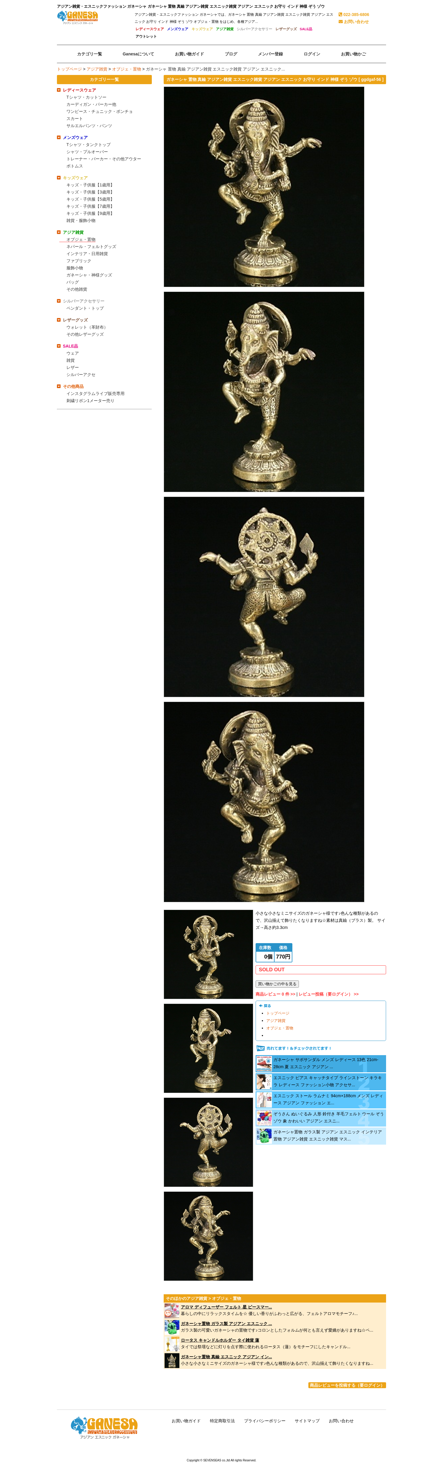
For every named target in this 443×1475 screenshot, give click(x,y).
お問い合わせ (354, 21)
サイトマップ (307, 1420)
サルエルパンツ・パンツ (89, 125)
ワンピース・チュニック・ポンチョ (99, 111)
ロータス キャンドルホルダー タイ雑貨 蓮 (220, 1340)
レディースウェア (150, 29)
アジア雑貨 (225, 29)
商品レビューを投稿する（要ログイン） (347, 1385)
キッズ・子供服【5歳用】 (90, 199)
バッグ (72, 282)
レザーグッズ (286, 29)
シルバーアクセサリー (254, 29)
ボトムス (74, 166)
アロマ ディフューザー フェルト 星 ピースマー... (226, 1307)
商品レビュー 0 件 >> (275, 994)
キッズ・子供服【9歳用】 (90, 213)
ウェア (72, 353)
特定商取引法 (222, 1420)
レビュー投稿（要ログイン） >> (328, 994)
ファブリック (78, 260)
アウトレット (146, 36)
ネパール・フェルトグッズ (91, 246)
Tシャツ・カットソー (86, 97)
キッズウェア (202, 29)
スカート (74, 118)
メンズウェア (177, 29)
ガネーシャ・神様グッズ (89, 275)
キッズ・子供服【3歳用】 (90, 192)
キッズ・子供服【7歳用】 (90, 206)
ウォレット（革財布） (87, 327)
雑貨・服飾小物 (80, 220)
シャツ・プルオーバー (87, 151)
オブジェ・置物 (126, 69)
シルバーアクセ (80, 374)
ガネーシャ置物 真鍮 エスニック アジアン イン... (226, 1356)
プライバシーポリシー (265, 1420)
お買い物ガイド (186, 1420)
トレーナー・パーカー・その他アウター (103, 158)
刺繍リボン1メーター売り (90, 400)
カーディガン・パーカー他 (91, 104)
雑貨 (70, 360)
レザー (72, 367)
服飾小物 (74, 267)
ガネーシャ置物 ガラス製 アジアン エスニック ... (226, 1323)
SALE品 (306, 29)
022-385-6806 (354, 14)
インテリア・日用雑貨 (87, 253)
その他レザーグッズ (85, 334)
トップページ (69, 69)
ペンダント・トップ (85, 308)
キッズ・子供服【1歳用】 (90, 185)
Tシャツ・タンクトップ (88, 144)
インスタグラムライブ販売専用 (95, 393)
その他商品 (73, 386)
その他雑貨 (76, 289)
